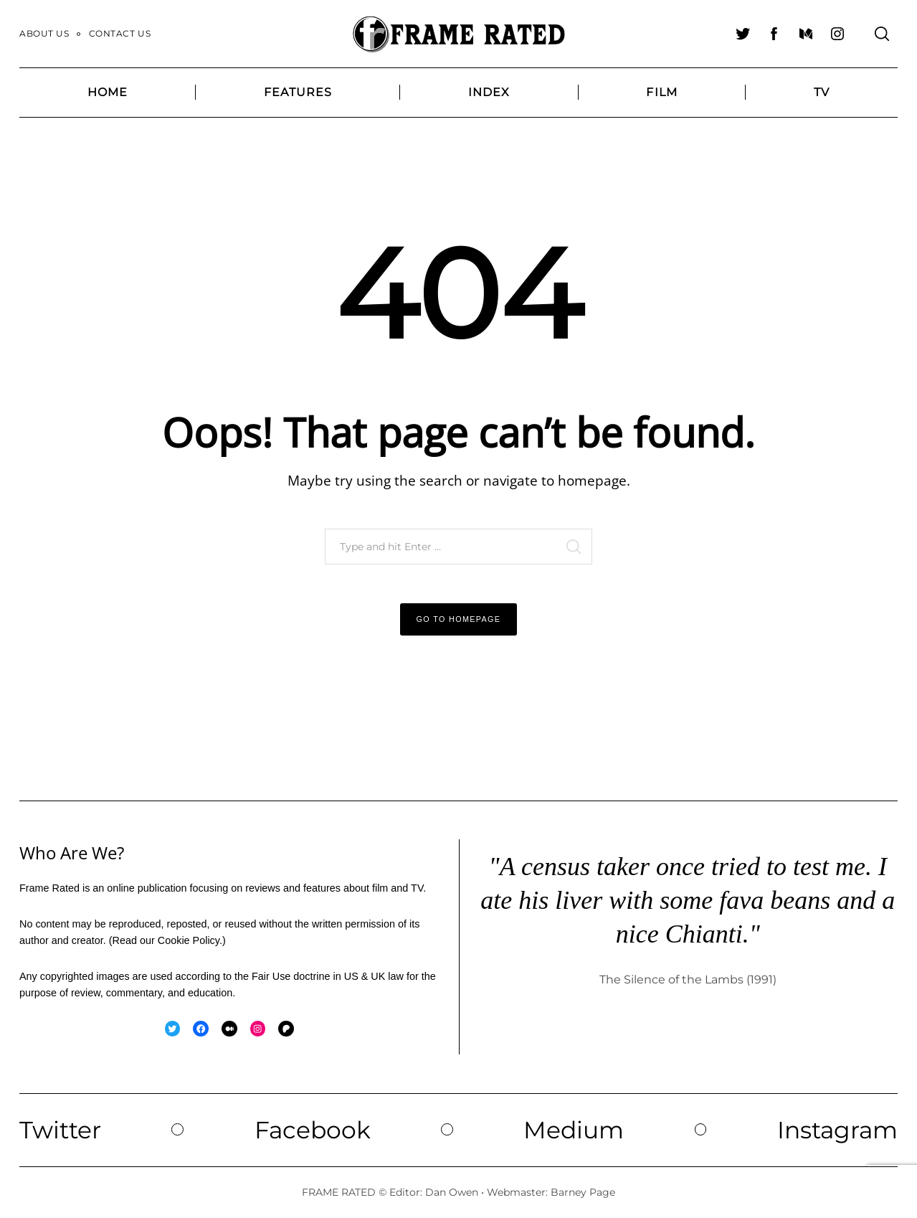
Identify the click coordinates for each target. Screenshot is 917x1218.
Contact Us (120, 34)
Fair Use (271, 976)
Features (298, 92)
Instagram (837, 1129)
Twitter (60, 1129)
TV (822, 92)
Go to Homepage (459, 619)
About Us (44, 34)
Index (489, 92)
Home (107, 92)
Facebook (313, 1129)
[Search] (882, 33)
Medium (573, 1129)
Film (661, 92)
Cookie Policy (188, 940)
